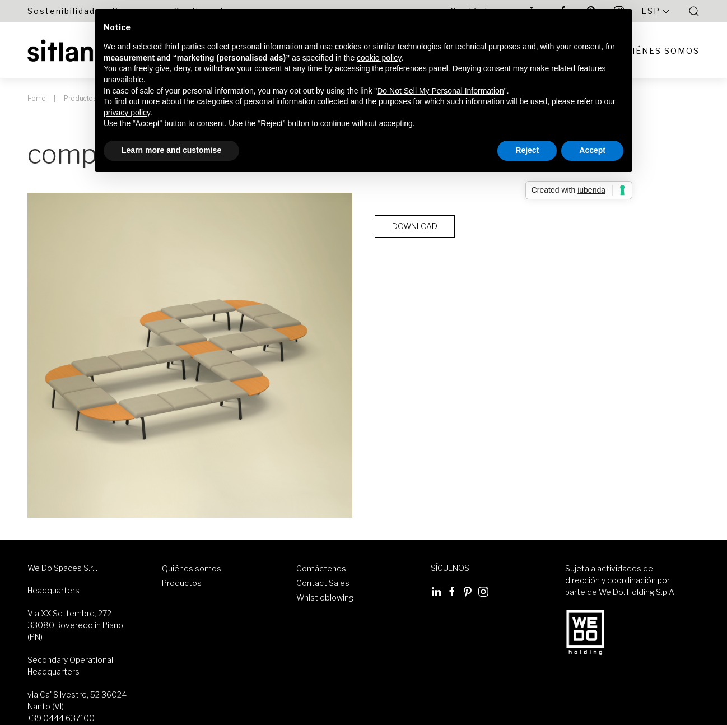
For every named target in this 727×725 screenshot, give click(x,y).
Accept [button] (592, 150)
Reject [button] (527, 150)
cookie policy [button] (379, 57)
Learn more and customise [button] (171, 150)
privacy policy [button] (127, 112)
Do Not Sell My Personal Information (440, 90)
